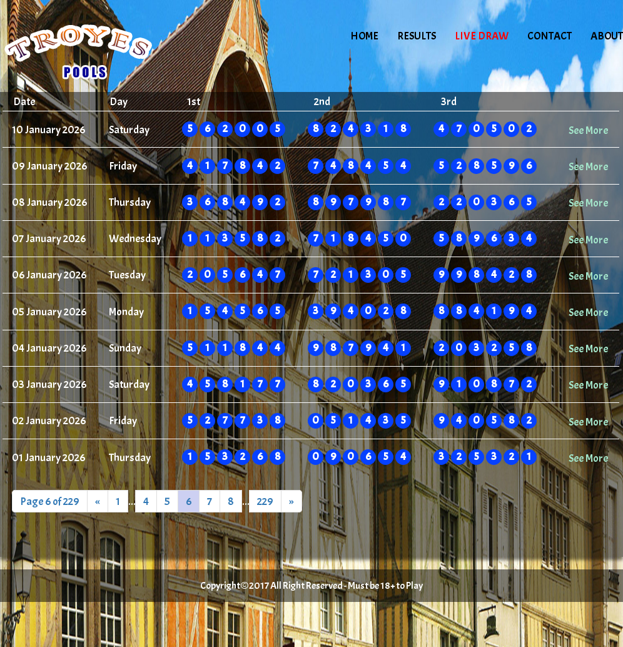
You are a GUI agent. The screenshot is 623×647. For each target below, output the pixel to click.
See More (588, 130)
